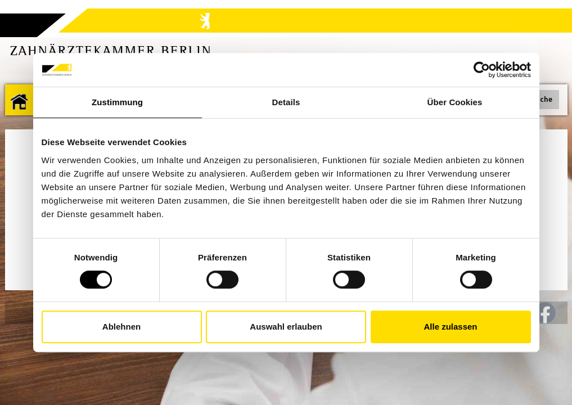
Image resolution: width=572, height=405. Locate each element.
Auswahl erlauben (286, 326)
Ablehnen (121, 326)
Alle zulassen (450, 326)
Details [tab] (286, 102)
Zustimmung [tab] (117, 102)
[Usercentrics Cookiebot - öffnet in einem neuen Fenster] (482, 69)
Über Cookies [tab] (455, 102)
